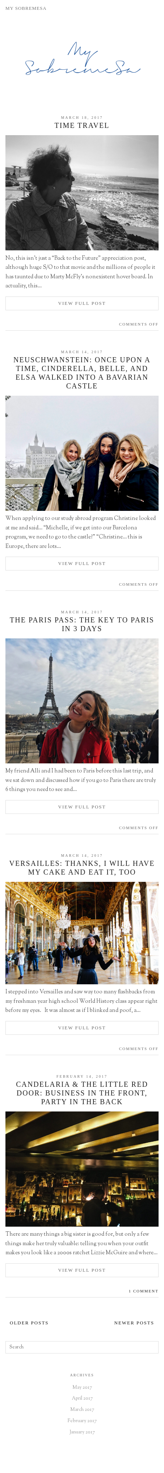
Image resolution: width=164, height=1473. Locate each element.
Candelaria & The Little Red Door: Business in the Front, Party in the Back (82, 1093)
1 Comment (144, 1291)
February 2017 (82, 1421)
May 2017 (82, 1387)
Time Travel (82, 125)
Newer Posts (134, 1322)
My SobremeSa (82, 61)
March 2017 (82, 1410)
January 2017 (82, 1432)
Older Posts (29, 1322)
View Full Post (82, 303)
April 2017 (82, 1398)
